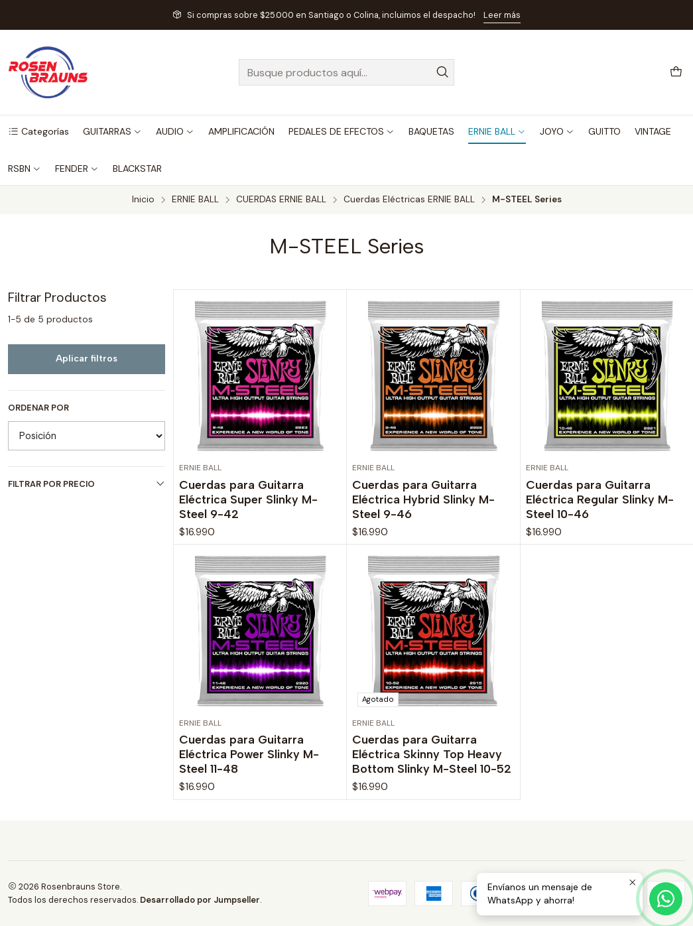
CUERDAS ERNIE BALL (281, 199)
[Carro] (676, 73)
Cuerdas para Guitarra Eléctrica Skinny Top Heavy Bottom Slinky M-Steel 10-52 (431, 811)
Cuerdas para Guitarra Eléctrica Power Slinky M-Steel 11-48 (249, 793)
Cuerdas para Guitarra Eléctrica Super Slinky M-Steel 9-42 (248, 499)
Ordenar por (38, 408)
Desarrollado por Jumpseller (200, 899)
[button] (38, 131)
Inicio (143, 199)
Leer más (502, 15)
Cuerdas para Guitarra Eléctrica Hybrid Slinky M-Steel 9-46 (423, 499)
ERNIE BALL (195, 199)
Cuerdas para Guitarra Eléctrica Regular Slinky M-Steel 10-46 (600, 499)
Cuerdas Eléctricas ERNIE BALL (409, 199)
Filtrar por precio (86, 484)
